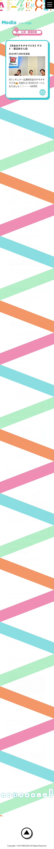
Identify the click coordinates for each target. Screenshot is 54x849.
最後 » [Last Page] (51, 793)
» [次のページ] (45, 795)
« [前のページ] (3, 795)
